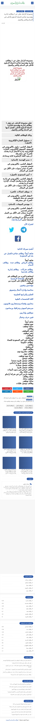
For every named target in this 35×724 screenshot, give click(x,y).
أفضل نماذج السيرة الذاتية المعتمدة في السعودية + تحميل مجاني (18, 669)
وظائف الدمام (10, 405)
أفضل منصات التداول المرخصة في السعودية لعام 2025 (20, 686)
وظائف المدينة (28, 640)
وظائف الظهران (27, 645)
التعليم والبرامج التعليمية (23, 294)
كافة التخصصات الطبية (24, 299)
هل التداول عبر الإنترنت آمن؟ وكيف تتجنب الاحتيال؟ (20, 694)
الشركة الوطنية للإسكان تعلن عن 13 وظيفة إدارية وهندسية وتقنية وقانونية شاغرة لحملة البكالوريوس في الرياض (26, 473)
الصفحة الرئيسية (17, 279)
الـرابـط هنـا (17, 220)
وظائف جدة (15, 263)
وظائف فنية (28, 611)
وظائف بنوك (28, 585)
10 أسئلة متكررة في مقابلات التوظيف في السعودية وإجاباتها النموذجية (17, 660)
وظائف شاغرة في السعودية (12, 720)
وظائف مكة (28, 637)
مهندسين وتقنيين (26, 285)
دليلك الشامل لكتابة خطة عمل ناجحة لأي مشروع (21, 711)
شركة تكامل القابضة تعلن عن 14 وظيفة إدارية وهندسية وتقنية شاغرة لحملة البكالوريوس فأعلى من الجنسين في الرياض (10, 452)
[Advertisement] (17, 41)
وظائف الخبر (20, 11)
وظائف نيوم (28, 590)
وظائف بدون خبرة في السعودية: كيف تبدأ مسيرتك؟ (21, 674)
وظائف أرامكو (28, 582)
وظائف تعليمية (28, 614)
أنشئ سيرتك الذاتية (25, 249)
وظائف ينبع (29, 651)
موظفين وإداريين (26, 313)
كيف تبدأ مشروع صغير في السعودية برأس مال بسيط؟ (20, 706)
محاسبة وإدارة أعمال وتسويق (21, 290)
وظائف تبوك (28, 648)
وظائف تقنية (28, 606)
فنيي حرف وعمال (26, 317)
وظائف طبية (28, 608)
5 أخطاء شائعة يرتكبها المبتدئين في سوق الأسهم (21, 689)
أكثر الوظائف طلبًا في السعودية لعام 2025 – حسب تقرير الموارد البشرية (18, 666)
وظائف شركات (27, 269)
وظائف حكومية (28, 588)
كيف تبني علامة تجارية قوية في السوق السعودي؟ (21, 714)
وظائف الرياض (27, 263)
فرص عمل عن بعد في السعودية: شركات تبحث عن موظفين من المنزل (17, 672)
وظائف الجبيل (28, 642)
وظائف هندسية (27, 272)
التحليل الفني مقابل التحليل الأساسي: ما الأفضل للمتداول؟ (19, 692)
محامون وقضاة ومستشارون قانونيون (18, 304)
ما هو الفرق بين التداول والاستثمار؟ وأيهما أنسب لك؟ (20, 684)
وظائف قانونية (28, 616)
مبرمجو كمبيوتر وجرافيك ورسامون (19, 308)
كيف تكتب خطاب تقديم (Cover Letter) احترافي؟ (21, 663)
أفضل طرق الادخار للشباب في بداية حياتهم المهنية (21, 709)
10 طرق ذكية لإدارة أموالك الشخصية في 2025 (22, 704)
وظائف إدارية (29, 11)
